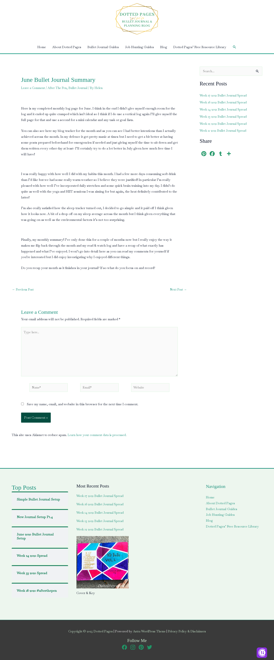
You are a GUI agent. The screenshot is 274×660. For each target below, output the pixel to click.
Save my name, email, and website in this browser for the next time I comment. (82, 407)
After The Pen (59, 88)
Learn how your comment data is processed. (99, 438)
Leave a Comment (33, 88)
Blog (163, 47)
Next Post (178, 289)
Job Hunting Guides (139, 47)
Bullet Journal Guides (103, 47)
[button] (234, 47)
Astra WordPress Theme (148, 631)
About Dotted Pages (66, 47)
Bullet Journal (81, 88)
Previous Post (24, 289)
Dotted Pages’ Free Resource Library (199, 47)
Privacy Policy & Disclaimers (188, 631)
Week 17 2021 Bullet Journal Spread (224, 96)
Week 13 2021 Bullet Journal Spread (224, 117)
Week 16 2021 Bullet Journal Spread (225, 102)
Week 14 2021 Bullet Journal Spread (225, 110)
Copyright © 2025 (88, 631)
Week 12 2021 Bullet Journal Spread (224, 124)
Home (41, 47)
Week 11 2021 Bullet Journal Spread (224, 131)
